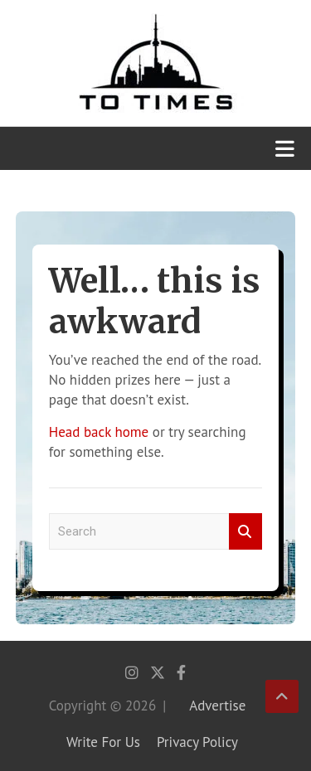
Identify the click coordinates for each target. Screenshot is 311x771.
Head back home (98, 432)
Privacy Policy (197, 742)
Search (245, 531)
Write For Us (103, 742)
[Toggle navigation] (284, 148)
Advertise (217, 705)
